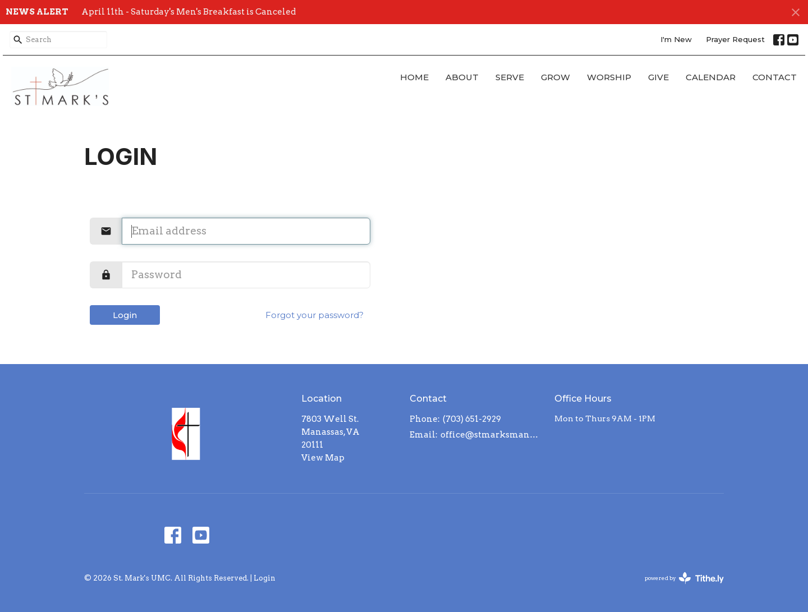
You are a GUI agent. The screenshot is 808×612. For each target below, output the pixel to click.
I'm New (676, 39)
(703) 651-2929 (472, 419)
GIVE (658, 77)
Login (125, 315)
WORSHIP (609, 77)
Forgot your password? (314, 315)
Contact (774, 77)
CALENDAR (711, 77)
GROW (555, 77)
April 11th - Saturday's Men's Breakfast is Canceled (188, 12)
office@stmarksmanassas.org (491, 435)
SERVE (509, 77)
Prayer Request (735, 39)
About (462, 77)
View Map (323, 458)
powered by (684, 578)
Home (414, 77)
